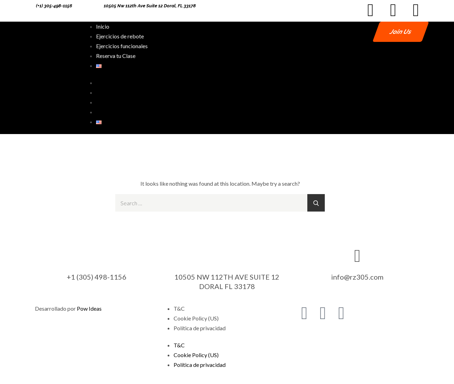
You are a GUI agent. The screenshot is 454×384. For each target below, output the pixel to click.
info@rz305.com (357, 277)
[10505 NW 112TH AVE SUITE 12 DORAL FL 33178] (227, 255)
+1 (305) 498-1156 (96, 277)
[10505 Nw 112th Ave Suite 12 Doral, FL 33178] (99, 6)
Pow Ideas (89, 308)
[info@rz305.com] (357, 255)
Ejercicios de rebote (120, 36)
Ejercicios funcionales (122, 46)
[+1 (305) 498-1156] (96, 255)
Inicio (102, 26)
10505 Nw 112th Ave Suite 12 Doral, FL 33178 (150, 5)
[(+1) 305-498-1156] (31, 6)
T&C (179, 308)
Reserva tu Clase (116, 55)
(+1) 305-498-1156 (54, 5)
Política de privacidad (200, 328)
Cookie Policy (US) (196, 318)
